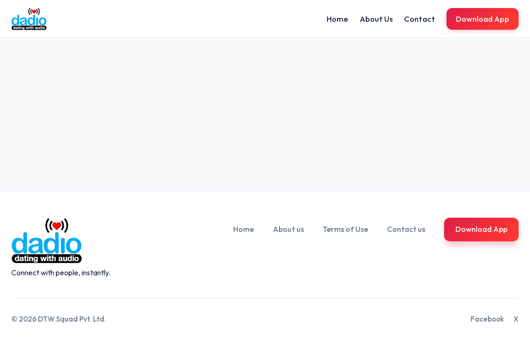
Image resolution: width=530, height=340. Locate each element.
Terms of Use (345, 229)
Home (337, 19)
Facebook (487, 318)
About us (288, 229)
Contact (419, 19)
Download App (482, 19)
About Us (376, 19)
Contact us (406, 229)
